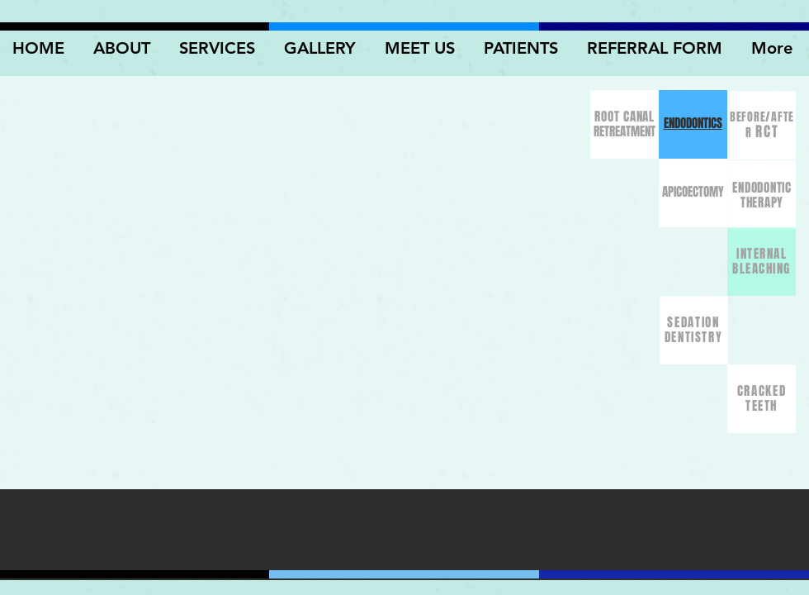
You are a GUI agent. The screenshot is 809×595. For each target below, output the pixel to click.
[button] (322, 48)
